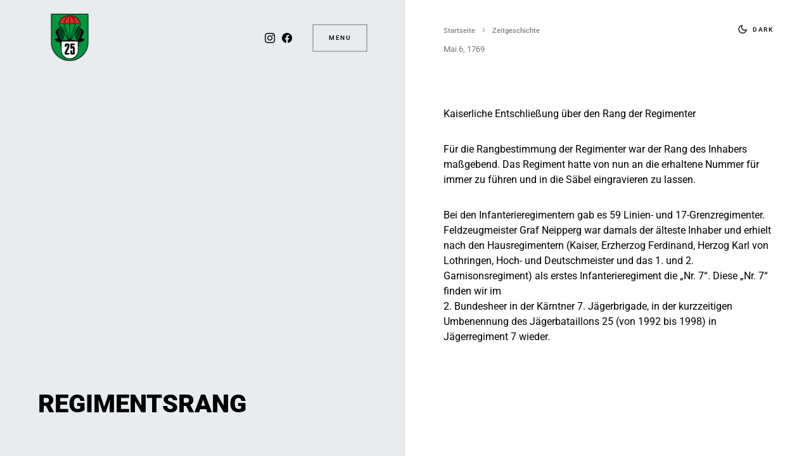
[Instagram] (270, 38)
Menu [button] (340, 37)
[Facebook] (287, 38)
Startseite (459, 31)
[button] (752, 29)
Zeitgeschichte (516, 31)
